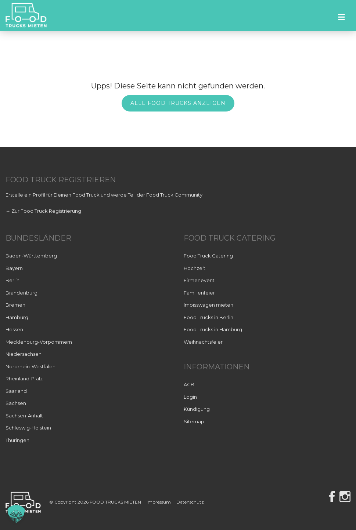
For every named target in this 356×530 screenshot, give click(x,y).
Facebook (332, 496)
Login (190, 397)
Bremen (15, 305)
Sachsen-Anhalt (24, 415)
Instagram (344, 496)
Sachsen (16, 403)
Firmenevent (199, 280)
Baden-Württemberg (31, 256)
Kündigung (197, 409)
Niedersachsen (24, 354)
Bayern (14, 268)
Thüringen (17, 440)
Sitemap (194, 421)
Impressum (159, 502)
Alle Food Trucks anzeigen (178, 103)
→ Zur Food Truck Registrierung (43, 211)
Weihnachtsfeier (203, 342)
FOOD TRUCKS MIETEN (116, 502)
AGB (189, 384)
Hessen (14, 329)
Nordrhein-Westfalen (30, 366)
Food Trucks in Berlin (208, 317)
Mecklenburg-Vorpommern (39, 342)
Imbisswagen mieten (208, 305)
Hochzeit (194, 268)
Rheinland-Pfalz (24, 378)
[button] (16, 514)
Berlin (12, 280)
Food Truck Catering (208, 256)
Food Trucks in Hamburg (213, 329)
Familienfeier (199, 293)
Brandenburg (21, 293)
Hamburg (17, 317)
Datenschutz (190, 502)
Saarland (16, 391)
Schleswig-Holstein (28, 428)
